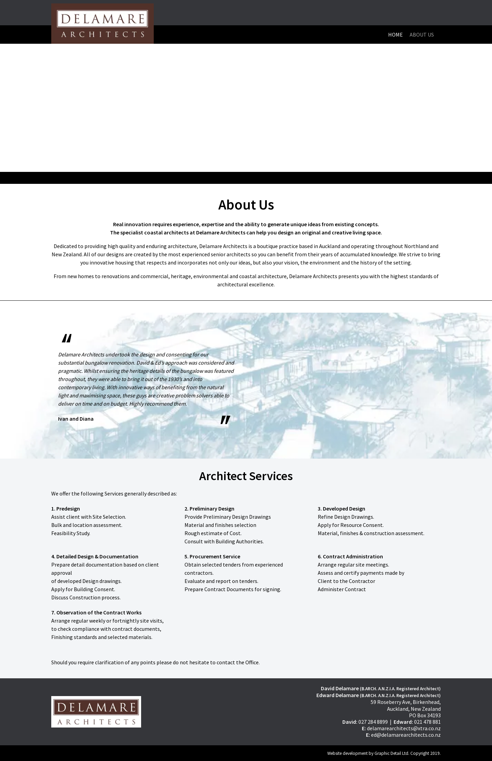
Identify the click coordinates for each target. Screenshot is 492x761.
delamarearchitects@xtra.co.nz (404, 728)
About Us (422, 34)
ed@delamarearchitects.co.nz (406, 734)
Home (395, 34)
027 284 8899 (373, 721)
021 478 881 (427, 721)
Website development (347, 753)
